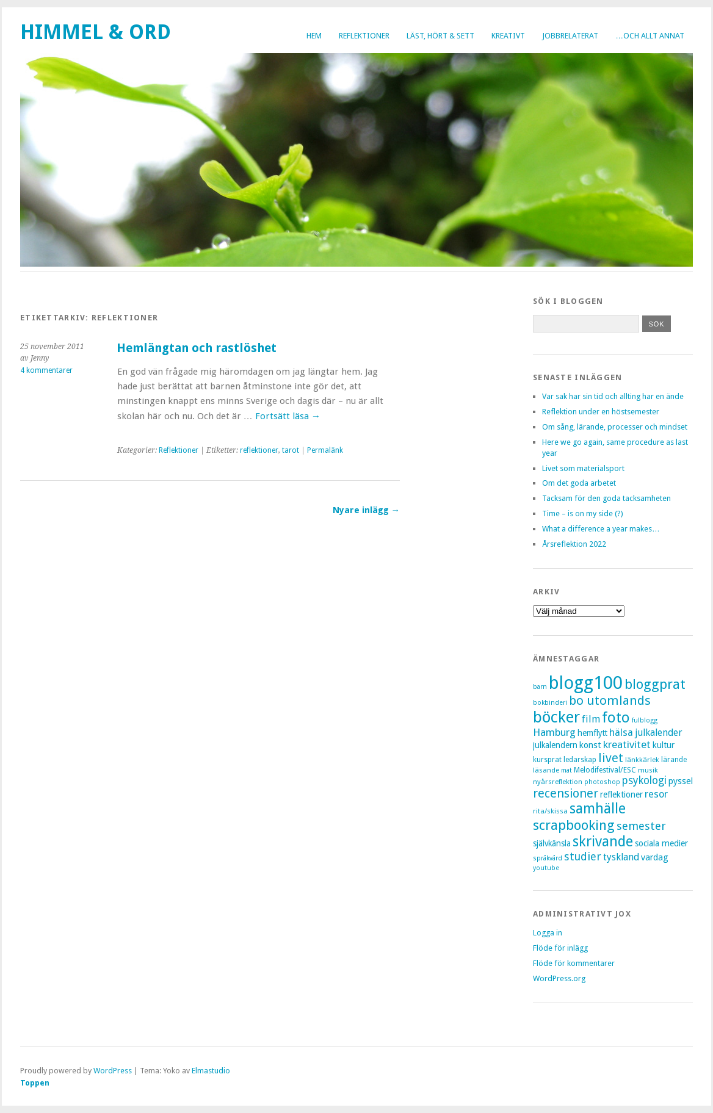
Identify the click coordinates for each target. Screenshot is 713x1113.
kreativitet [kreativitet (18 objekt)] (627, 744)
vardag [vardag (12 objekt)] (654, 857)
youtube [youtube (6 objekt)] (546, 868)
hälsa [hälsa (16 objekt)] (621, 732)
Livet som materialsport (583, 468)
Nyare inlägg (366, 510)
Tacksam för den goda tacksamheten (606, 498)
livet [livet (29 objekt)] (610, 758)
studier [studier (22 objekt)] (582, 856)
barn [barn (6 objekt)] (540, 687)
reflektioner (259, 450)
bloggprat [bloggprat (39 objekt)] (655, 684)
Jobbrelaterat (570, 35)
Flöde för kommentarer (574, 963)
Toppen (34, 1082)
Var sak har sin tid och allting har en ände (613, 396)
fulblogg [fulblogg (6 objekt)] (644, 720)
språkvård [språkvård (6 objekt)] (547, 858)
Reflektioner (364, 35)
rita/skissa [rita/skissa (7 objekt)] (550, 811)
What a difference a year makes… (601, 528)
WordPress (112, 1070)
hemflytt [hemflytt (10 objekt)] (592, 733)
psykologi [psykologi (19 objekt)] (644, 780)
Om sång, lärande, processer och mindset (614, 426)
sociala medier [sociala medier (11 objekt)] (661, 843)
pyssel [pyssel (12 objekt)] (680, 781)
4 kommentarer (46, 370)
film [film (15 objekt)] (591, 719)
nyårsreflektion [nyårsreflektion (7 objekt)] (557, 781)
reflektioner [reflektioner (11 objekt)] (621, 794)
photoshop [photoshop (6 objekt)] (602, 782)
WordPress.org (559, 978)
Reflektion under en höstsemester (600, 411)
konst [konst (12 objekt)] (590, 745)
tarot (290, 450)
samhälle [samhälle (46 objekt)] (598, 809)
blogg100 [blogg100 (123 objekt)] (586, 682)
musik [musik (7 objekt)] (648, 770)
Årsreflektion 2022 (574, 544)
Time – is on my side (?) (582, 513)
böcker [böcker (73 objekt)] (556, 717)
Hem (314, 35)
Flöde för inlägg (560, 948)
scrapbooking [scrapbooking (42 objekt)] (574, 825)
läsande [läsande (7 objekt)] (546, 770)
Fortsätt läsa (287, 416)
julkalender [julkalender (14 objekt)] (658, 732)
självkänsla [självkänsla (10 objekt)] (552, 843)
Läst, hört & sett (440, 35)
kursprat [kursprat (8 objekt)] (547, 759)
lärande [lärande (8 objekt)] (674, 759)
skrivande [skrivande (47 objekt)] (603, 841)
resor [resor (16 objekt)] (656, 794)
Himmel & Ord (95, 32)
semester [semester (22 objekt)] (641, 825)
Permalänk (325, 450)
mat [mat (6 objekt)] (566, 770)
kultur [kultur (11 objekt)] (664, 745)
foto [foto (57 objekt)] (616, 717)
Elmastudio (211, 1070)
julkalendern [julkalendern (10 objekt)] (555, 745)
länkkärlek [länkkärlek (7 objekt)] (642, 759)
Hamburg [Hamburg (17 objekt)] (554, 732)
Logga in (547, 932)
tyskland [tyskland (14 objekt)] (621, 857)
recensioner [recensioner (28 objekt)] (565, 794)
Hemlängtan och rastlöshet (197, 348)
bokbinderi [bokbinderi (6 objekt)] (550, 703)
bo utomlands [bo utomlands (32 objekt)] (610, 700)
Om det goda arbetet (579, 483)
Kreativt (508, 35)
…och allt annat (649, 35)
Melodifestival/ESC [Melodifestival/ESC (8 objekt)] (605, 770)
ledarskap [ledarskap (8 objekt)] (579, 759)
